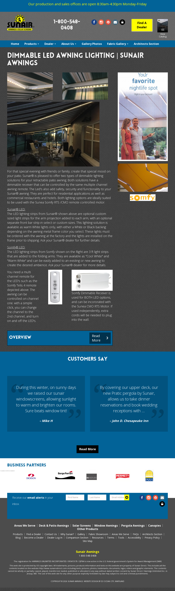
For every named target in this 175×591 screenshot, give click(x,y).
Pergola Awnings (133, 525)
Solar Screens (81, 525)
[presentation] (97, 508)
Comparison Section (77, 537)
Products (31, 44)
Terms (110, 537)
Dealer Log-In (54, 537)
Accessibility (134, 537)
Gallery (81, 534)
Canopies (154, 525)
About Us (68, 44)
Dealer (50, 44)
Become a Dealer (34, 537)
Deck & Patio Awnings (54, 525)
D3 (102, 581)
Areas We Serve (24, 525)
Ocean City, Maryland (114, 581)
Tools (121, 537)
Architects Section (146, 44)
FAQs (136, 534)
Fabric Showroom (98, 534)
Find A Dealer (142, 25)
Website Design (91, 581)
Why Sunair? (67, 534)
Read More (87, 449)
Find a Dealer (33, 534)
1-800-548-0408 (87, 555)
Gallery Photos (92, 44)
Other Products (87, 529)
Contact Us (51, 534)
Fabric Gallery (117, 44)
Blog (18, 537)
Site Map (87, 541)
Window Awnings (106, 525)
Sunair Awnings (75, 581)
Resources (98, 537)
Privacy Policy (152, 537)
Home (15, 44)
